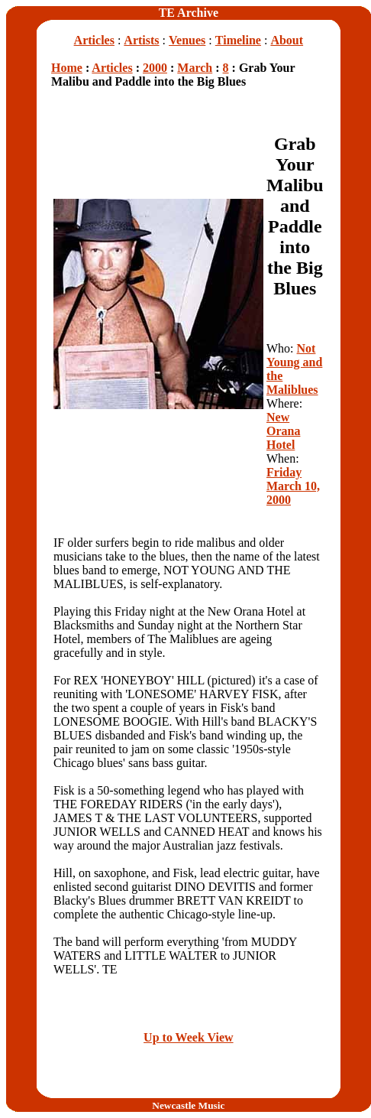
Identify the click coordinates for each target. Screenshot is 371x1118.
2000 (155, 67)
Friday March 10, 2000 (293, 486)
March (194, 67)
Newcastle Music (188, 1105)
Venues (187, 40)
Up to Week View (188, 1037)
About (286, 40)
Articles (94, 40)
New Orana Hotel (283, 431)
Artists (141, 40)
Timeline (238, 40)
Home (66, 67)
